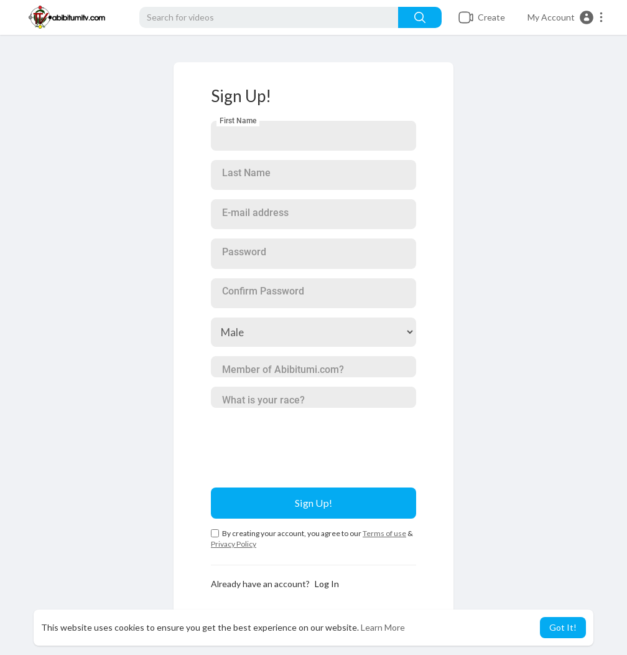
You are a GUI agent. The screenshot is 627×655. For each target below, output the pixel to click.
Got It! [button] (563, 627)
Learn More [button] (383, 627)
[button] (566, 17)
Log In (327, 583)
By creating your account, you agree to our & (312, 539)
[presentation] (305, 441)
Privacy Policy (233, 544)
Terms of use (384, 533)
